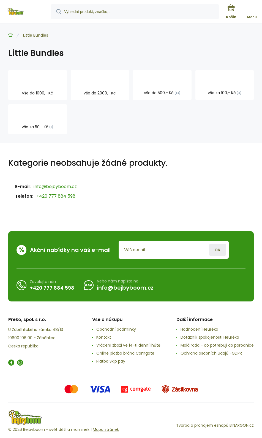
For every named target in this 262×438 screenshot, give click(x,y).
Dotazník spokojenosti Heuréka (210, 337)
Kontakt (103, 337)
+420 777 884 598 (55, 196)
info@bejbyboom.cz (55, 186)
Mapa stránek (106, 429)
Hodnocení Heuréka (199, 329)
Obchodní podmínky (116, 329)
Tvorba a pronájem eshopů (202, 425)
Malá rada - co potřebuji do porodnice (217, 345)
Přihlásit (217, 250)
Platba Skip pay (110, 361)
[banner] (25, 12)
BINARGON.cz (242, 425)
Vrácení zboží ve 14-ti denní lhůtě (128, 345)
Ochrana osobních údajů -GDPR (211, 353)
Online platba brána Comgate (125, 353)
